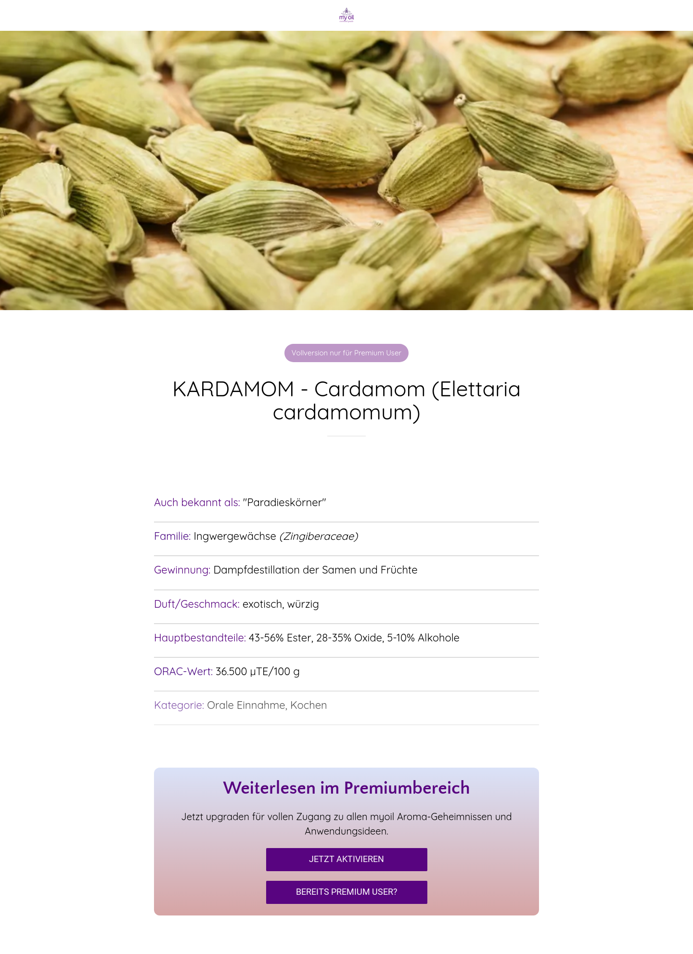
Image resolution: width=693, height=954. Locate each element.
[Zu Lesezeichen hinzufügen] (346, 465)
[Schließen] (19, 15)
